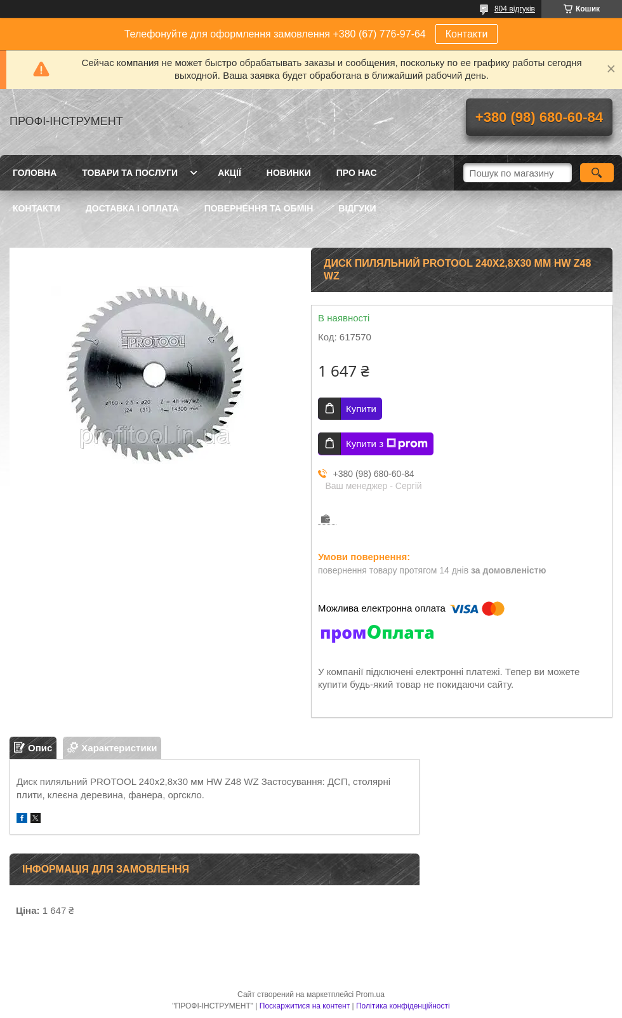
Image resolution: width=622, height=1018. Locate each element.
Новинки (289, 173)
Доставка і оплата (132, 208)
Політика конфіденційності (403, 1005)
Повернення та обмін (259, 208)
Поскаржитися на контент (305, 1005)
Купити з (387, 444)
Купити (361, 408)
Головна (34, 173)
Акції (229, 173)
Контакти (467, 34)
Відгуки (357, 208)
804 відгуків (514, 8)
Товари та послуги (130, 173)
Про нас (356, 173)
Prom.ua (370, 994)
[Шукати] (597, 172)
